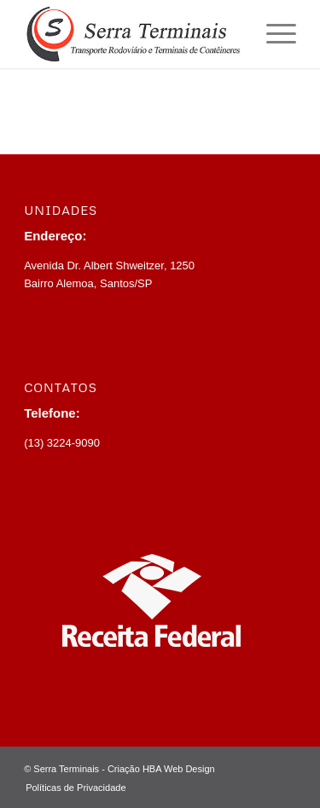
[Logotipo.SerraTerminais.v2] (132, 34)
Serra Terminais (66, 769)
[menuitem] (272, 34)
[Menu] (272, 34)
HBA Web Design (179, 769)
